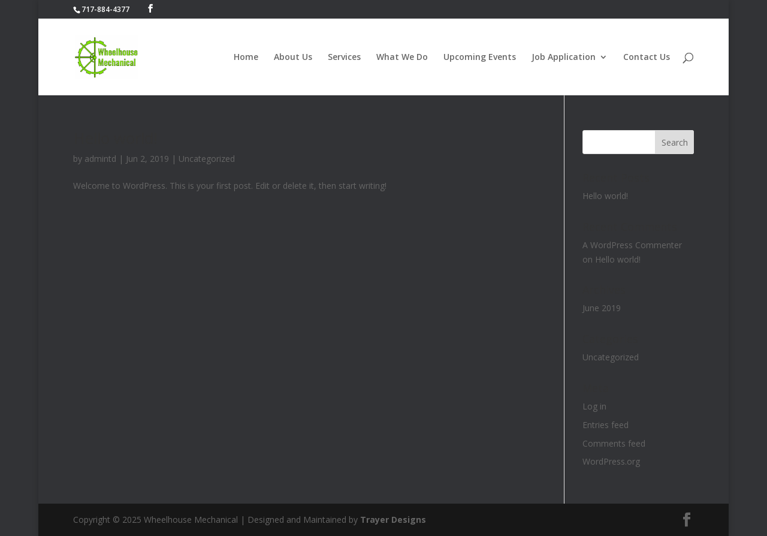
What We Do (402, 57)
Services (344, 57)
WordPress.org (611, 461)
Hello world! (115, 138)
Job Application (564, 57)
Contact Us (646, 57)
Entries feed (605, 424)
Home (246, 57)
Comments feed (613, 443)
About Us (293, 57)
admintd (100, 158)
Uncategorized (207, 158)
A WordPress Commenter (632, 245)
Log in (594, 406)
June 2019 (601, 308)
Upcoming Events (479, 57)
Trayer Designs (393, 519)
